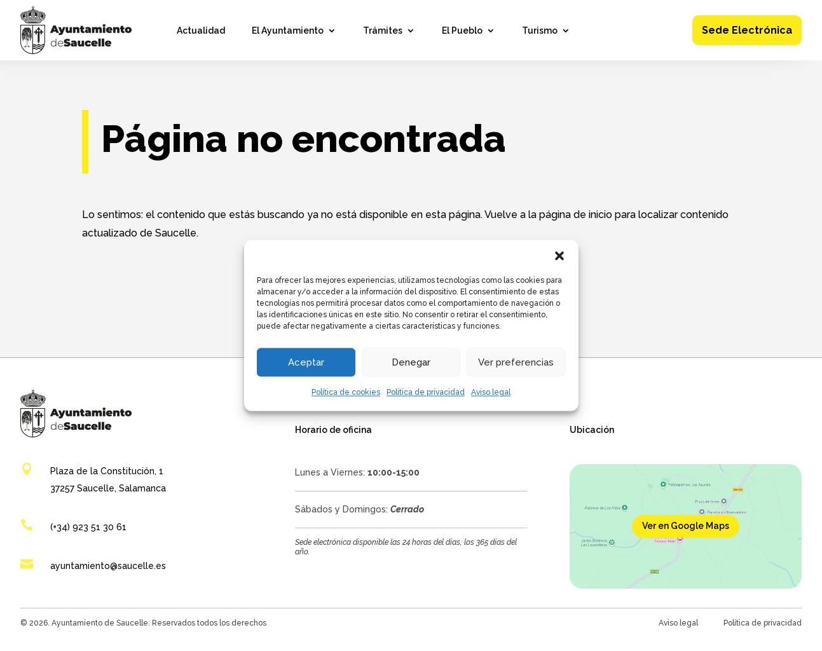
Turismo (540, 31)
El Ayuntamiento (288, 31)
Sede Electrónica (747, 30)
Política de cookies (346, 392)
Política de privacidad (426, 392)
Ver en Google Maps (685, 526)
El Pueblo (462, 31)
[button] (559, 255)
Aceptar (306, 362)
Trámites (382, 31)
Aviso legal (490, 392)
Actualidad (201, 31)
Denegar (411, 362)
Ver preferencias (516, 362)
